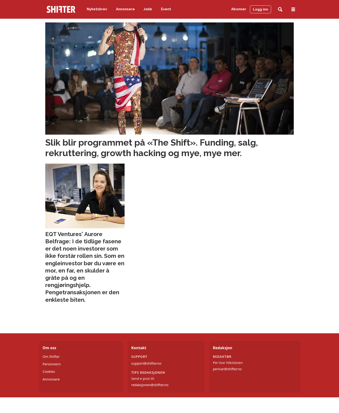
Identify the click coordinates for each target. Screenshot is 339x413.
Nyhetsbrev (97, 9)
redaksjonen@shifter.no (149, 385)
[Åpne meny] (293, 9)
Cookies (49, 371)
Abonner (238, 9)
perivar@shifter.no (227, 369)
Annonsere (125, 9)
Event (166, 9)
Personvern (52, 364)
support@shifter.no (146, 363)
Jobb (147, 9)
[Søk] (280, 9)
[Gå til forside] (60, 9)
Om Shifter (51, 356)
